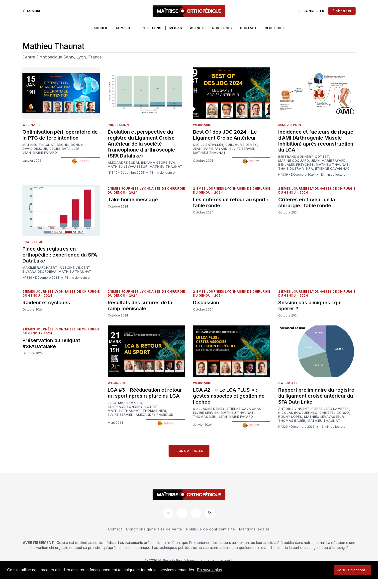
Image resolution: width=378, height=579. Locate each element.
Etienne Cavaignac (332, 169)
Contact (248, 28)
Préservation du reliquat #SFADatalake (51, 343)
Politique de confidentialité (210, 529)
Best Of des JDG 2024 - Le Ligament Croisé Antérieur (225, 135)
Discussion (206, 303)
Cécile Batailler (64, 149)
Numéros (124, 28)
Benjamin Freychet (296, 165)
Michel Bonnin (70, 145)
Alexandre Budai (123, 163)
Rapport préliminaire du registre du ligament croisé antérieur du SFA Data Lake (316, 396)
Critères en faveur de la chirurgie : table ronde (306, 203)
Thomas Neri (154, 411)
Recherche (274, 28)
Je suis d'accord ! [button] (352, 570)
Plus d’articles (189, 451)
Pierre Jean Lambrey (330, 409)
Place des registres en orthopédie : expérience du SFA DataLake (59, 255)
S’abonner (342, 11)
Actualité (287, 383)
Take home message (133, 200)
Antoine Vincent (75, 268)
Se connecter (311, 11)
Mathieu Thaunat (38, 145)
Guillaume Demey (241, 145)
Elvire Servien (243, 149)
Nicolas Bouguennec (297, 413)
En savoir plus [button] (209, 570)
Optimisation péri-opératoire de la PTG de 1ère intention (60, 135)
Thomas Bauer (291, 421)
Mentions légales (254, 529)
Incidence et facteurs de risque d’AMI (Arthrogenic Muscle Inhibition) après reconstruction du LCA (315, 141)
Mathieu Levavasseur (127, 167)
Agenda (197, 28)
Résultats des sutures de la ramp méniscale (140, 306)
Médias (175, 28)
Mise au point (290, 125)
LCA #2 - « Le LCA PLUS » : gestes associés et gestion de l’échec (229, 396)
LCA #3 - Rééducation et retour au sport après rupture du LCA (145, 393)
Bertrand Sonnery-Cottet (303, 157)
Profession (118, 125)
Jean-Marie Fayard (39, 153)
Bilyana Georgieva (158, 163)
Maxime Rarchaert (39, 268)
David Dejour (34, 149)
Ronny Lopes (290, 417)
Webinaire (31, 125)
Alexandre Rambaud (155, 415)
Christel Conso (334, 413)
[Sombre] (31, 10)
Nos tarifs (222, 28)
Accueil (101, 28)
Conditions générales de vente (154, 529)
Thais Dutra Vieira (295, 169)
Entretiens (151, 28)
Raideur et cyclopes (46, 303)
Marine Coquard (293, 161)
